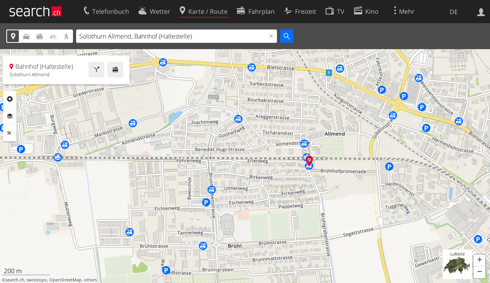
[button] (479, 260)
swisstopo (37, 280)
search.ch (14, 280)
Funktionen (9, 133)
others (90, 280)
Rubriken (9, 99)
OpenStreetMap (65, 280)
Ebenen (9, 116)
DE (454, 11)
